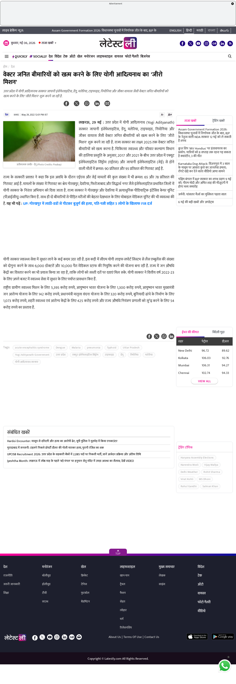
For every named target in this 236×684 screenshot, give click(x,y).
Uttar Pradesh (131, 347)
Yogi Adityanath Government (32, 355)
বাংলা (211, 30)
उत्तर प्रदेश (61, 355)
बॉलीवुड (46, 575)
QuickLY (19, 56)
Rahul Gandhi (189, 486)
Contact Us (151, 637)
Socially (38, 56)
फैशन (123, 592)
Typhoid (111, 347)
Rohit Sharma (212, 472)
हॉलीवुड (46, 584)
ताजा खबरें (47, 43)
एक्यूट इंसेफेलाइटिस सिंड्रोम (85, 355)
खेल (79, 56)
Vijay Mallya (211, 465)
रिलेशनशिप (126, 627)
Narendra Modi (190, 465)
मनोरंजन (89, 56)
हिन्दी (189, 30)
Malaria (76, 347)
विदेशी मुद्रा (218, 332)
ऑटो (72, 56)
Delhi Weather (189, 472)
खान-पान (124, 575)
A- (162, 114)
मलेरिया (149, 355)
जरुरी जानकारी (11, 584)
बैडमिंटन (85, 601)
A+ (170, 114)
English (175, 30)
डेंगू (122, 355)
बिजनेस (145, 56)
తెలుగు (224, 30)
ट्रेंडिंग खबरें (218, 120)
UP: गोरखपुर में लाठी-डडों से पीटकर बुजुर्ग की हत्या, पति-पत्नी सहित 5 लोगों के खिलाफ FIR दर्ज (87, 203)
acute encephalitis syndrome (32, 347)
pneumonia (93, 347)
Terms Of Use (132, 637)
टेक (65, 56)
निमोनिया (134, 355)
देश (51, 56)
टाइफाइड (109, 355)
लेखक (162, 575)
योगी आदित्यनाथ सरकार (26, 362)
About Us (115, 637)
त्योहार (123, 610)
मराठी (200, 30)
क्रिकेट (84, 575)
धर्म (121, 619)
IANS (16, 115)
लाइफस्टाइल (105, 56)
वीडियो (201, 611)
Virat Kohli (187, 479)
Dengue (60, 347)
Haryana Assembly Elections (197, 457)
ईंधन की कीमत (190, 332)
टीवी (44, 592)
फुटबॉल (85, 592)
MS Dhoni (204, 479)
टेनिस (84, 584)
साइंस (162, 584)
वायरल (118, 56)
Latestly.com (113, 658)
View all (204, 381)
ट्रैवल (122, 584)
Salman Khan (210, 486)
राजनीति (7, 575)
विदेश (58, 56)
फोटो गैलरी (132, 56)
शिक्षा (6, 592)
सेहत (122, 601)
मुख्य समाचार (166, 567)
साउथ (45, 601)
